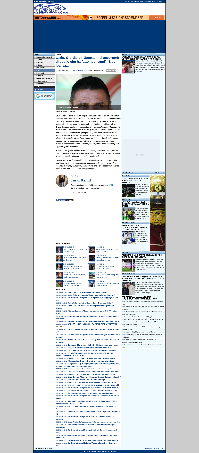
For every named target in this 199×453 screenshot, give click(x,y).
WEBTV (125, 252)
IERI (162, 172)
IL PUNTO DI (126, 176)
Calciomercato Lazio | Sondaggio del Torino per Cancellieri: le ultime (93, 440)
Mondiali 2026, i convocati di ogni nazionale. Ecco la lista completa (92, 374)
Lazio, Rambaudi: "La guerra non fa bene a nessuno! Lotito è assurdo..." (94, 422)
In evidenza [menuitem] (40, 68)
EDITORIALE (126, 54)
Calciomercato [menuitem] (41, 81)
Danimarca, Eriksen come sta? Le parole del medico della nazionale (92, 390)
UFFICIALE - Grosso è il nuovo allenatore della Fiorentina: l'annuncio (93, 372)
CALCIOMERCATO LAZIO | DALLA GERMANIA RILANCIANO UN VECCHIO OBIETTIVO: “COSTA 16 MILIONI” (143, 278)
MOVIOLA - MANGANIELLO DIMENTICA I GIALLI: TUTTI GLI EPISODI (135, 204)
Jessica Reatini (77, 70)
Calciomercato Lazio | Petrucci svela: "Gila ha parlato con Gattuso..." (93, 388)
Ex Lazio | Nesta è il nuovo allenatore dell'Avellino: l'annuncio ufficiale (93, 321)
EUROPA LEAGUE (128, 223)
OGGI (157, 172)
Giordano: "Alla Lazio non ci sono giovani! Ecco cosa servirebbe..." (92, 358)
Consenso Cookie (149, 448)
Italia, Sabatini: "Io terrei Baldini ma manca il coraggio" (88, 292)
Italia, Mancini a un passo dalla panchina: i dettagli (86, 380)
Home (37, 54)
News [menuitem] (37, 70)
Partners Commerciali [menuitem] (43, 57)
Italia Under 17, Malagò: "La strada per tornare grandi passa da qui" (92, 382)
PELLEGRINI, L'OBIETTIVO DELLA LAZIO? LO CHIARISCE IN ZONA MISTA (142, 256)
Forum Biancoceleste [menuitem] (43, 78)
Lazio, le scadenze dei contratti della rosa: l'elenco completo (90, 369)
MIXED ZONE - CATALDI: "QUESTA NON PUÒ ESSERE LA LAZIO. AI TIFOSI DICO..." (134, 227)
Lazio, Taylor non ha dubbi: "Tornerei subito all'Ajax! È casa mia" (91, 295)
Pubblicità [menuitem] (39, 84)
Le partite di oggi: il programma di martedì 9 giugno (141, 332)
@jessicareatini (98, 70)
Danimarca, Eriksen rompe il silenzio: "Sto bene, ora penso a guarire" (93, 345)
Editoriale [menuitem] (39, 65)
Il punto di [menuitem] (39, 73)
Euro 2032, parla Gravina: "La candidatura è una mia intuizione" (91, 393)
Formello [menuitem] (39, 76)
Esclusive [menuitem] (39, 62)
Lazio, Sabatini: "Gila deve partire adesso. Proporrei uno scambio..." (93, 350)
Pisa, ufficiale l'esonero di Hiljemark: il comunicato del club (89, 348)
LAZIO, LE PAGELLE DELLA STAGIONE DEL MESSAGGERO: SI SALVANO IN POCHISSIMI (141, 58)
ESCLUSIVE (126, 199)
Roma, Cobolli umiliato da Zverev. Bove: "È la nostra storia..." (90, 303)
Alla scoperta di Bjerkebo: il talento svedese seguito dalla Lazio (91, 361)
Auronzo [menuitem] (39, 60)
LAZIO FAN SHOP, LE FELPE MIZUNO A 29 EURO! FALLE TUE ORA (92, 385)
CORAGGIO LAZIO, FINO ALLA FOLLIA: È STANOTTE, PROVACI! (135, 180)
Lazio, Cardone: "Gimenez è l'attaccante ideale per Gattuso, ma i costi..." (94, 377)
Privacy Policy (160, 448)
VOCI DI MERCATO (129, 274)
